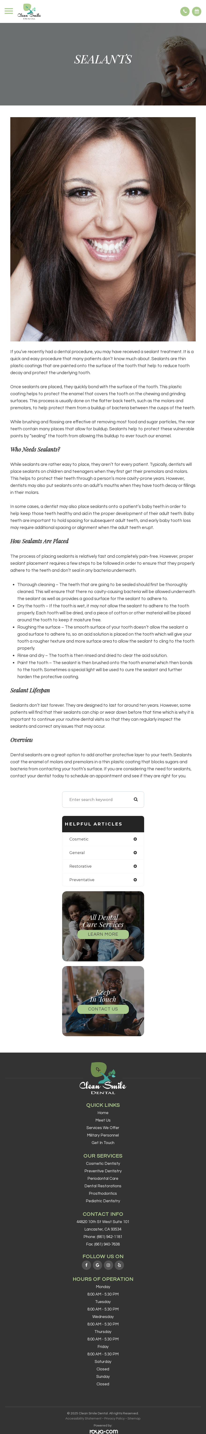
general (77, 852)
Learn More (103, 934)
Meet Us (103, 1120)
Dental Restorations (102, 1186)
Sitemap (133, 1418)
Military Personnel (103, 1135)
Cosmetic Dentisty (103, 1164)
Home (103, 1113)
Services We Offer (102, 1128)
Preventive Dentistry (103, 1171)
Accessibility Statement (83, 1418)
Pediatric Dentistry (103, 1201)
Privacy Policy (114, 1418)
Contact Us (103, 1009)
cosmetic (78, 839)
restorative (80, 866)
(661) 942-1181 (109, 1237)
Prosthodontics (103, 1193)
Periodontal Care (102, 1179)
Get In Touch (103, 1143)
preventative (81, 879)
